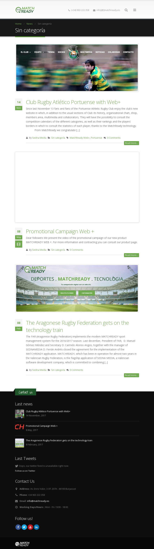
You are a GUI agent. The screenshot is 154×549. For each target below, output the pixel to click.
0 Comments (114, 137)
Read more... (131, 143)
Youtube (30, 527)
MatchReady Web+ (80, 137)
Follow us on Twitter (25, 470)
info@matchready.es (38, 501)
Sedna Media (39, 137)
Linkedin (36, 527)
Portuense (96, 137)
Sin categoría (58, 137)
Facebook (18, 527)
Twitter (24, 527)
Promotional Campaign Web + (60, 231)
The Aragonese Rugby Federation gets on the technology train (77, 326)
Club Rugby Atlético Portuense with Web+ (73, 102)
